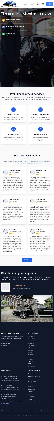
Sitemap (30, 399)
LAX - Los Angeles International (8, 374)
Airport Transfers (32, 374)
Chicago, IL (30, 347)
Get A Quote (27, 259)
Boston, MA (30, 356)
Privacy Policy (33, 410)
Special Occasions (32, 381)
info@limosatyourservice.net (10, 345)
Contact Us (31, 396)
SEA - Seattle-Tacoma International (8, 396)
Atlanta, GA (30, 363)
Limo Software (19, 415)
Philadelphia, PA (31, 359)
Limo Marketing (26, 415)
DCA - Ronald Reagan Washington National (10, 389)
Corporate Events (32, 379)
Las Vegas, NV (31, 350)
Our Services (26, 3)
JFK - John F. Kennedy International (9, 376)
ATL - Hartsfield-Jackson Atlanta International (11, 401)
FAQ (43, 4)
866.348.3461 (21, 286)
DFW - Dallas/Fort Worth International (9, 387)
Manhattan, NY (31, 343)
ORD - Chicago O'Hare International (9, 378)
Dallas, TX (30, 361)
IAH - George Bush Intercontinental (8, 394)
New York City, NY (32, 341)
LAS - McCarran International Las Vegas (10, 380)
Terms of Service (41, 410)
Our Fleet (38, 3)
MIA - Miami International (6, 385)
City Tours (30, 384)
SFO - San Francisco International (8, 383)
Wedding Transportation (34, 376)
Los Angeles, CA (31, 336)
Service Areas (32, 3)
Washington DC (31, 354)
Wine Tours (31, 386)
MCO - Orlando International (7, 398)
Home (19, 4)
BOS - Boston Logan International (8, 392)
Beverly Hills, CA (31, 338)
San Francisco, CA (32, 345)
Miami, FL (30, 352)
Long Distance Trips (33, 389)
